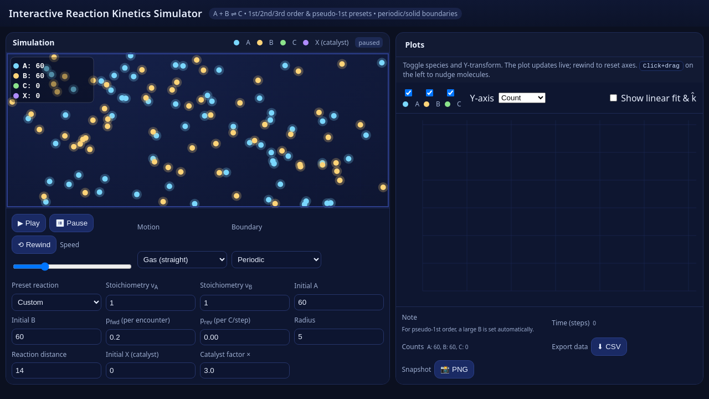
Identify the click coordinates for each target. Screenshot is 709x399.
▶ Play (29, 223)
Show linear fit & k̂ (653, 98)
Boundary (247, 227)
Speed (69, 244)
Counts (413, 346)
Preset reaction (35, 285)
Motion (148, 227)
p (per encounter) (137, 320)
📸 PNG (454, 369)
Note (409, 317)
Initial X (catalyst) (132, 354)
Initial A (306, 285)
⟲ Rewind (34, 245)
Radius (304, 320)
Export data (570, 346)
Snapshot (416, 369)
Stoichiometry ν (132, 285)
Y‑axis (482, 98)
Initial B (23, 320)
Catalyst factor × (225, 354)
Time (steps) (570, 323)
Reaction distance (39, 354)
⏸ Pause (71, 223)
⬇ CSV (608, 346)
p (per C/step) (225, 320)
